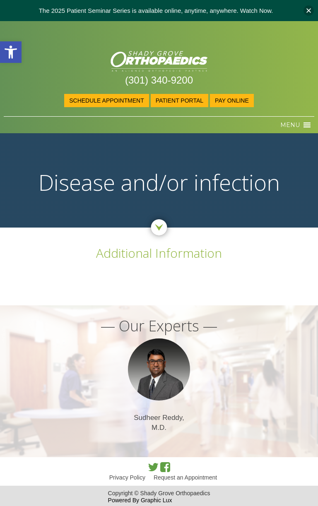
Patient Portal (179, 100)
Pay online (232, 100)
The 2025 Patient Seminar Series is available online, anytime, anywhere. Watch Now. (156, 10)
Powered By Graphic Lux (140, 500)
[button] (11, 52)
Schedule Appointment (106, 100)
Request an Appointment (185, 477)
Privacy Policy (127, 477)
